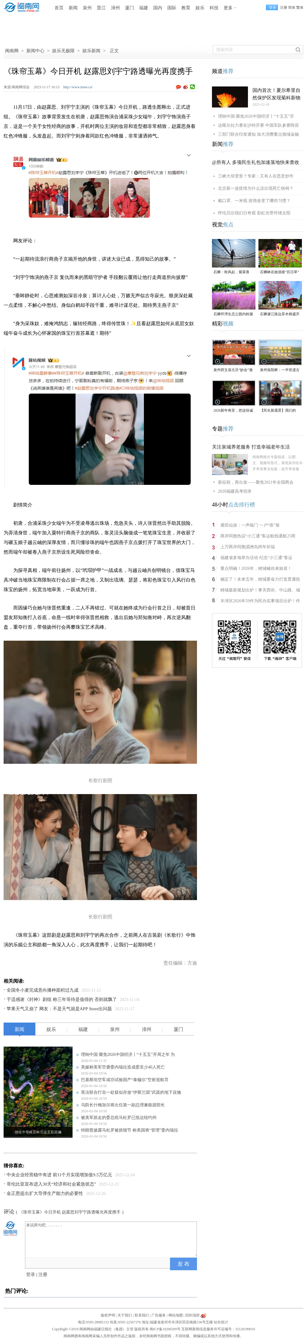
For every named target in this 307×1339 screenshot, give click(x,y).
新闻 (73, 7)
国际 (171, 7)
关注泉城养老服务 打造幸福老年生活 (251, 446)
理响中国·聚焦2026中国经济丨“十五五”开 (256, 116)
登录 (30, 1274)
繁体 (299, 7)
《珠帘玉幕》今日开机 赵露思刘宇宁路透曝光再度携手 (70, 1212)
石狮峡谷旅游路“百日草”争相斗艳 (279, 272)
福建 (143, 7)
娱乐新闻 (91, 50)
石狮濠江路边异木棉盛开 (280, 314)
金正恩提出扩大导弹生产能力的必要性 (45, 1193)
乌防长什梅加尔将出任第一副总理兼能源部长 (123, 1105)
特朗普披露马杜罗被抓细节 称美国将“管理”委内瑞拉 (129, 1130)
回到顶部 (192, 1315)
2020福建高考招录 (235, 491)
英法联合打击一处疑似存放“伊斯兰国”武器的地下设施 (131, 1092)
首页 (59, 7)
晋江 (101, 7)
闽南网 (12, 50)
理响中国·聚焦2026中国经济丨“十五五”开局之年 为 (128, 1054)
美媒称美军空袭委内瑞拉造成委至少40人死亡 (123, 1067)
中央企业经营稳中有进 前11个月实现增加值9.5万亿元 (59, 1174)
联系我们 (142, 1315)
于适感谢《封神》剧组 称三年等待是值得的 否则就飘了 (62, 999)
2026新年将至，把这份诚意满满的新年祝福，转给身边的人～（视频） (233, 410)
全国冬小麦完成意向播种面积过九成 (43, 990)
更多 (228, 7)
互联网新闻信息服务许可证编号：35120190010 (218, 1329)
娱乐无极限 (63, 50)
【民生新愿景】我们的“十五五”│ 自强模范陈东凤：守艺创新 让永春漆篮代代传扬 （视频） (280, 410)
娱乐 (199, 7)
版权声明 (108, 1315)
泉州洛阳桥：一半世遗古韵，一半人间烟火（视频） (280, 370)
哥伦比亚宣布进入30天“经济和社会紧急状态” (51, 1184)
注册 (283, 7)
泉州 (87, 7)
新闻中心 (35, 50)
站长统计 (221, 1322)
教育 (185, 7)
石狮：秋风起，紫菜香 (231, 272)
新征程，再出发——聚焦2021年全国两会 (256, 482)
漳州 (115, 7)
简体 (291, 7)
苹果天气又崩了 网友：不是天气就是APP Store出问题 (59, 1008)
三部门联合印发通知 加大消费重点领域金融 (258, 134)
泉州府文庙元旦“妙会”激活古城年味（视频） (233, 370)
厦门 (129, 7)
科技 (214, 7)
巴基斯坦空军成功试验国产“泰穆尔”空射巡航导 (124, 1080)
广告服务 (158, 1315)
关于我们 (125, 1315)
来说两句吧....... (111, 1239)
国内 (157, 7)
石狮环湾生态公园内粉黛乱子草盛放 (233, 314)
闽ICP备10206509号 (165, 1329)
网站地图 (175, 1315)
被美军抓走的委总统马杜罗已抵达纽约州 (118, 1117)
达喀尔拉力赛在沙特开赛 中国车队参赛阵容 (258, 125)
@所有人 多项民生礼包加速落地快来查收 (255, 162)
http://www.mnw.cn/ (78, 87)
